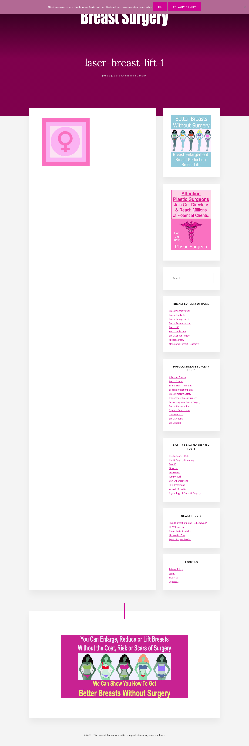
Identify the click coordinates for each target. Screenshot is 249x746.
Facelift (172, 464)
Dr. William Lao (177, 527)
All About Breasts (177, 377)
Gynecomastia (176, 414)
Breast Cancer (176, 381)
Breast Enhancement (179, 335)
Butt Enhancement (178, 481)
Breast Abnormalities (179, 406)
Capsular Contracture (179, 410)
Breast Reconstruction (180, 323)
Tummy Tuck (175, 476)
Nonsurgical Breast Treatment (184, 344)
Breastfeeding (176, 418)
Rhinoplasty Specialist (180, 531)
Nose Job (173, 468)
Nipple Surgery (176, 340)
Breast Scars (175, 422)
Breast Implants (177, 315)
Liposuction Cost (177, 535)
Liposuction (174, 472)
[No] (245, 6)
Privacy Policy (176, 569)
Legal (172, 573)
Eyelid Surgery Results (180, 539)
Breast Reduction (177, 331)
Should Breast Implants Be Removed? (188, 523)
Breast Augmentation (179, 311)
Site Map (173, 577)
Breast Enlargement (179, 319)
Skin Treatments (177, 485)
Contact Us (174, 582)
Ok (160, 7)
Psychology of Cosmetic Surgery (185, 493)
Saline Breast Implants (180, 385)
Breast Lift (174, 327)
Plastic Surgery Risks (179, 456)
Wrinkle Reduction (178, 489)
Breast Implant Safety (180, 393)
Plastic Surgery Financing (181, 460)
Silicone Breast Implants (181, 389)
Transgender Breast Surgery (183, 398)
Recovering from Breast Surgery (185, 402)
